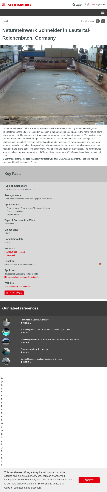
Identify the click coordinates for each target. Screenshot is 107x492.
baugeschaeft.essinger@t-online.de (23, 281)
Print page (15, 297)
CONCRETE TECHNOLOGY (13, 460)
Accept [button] (89, 480)
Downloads (60, 451)
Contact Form (61, 456)
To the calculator (62, 447)
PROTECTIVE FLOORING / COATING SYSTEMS (22, 456)
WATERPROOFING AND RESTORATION (19, 447)
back (6, 21)
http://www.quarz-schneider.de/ (18, 291)
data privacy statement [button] (24, 483)
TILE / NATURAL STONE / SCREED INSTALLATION (23, 451)
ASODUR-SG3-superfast (15, 256)
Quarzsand (10, 259)
